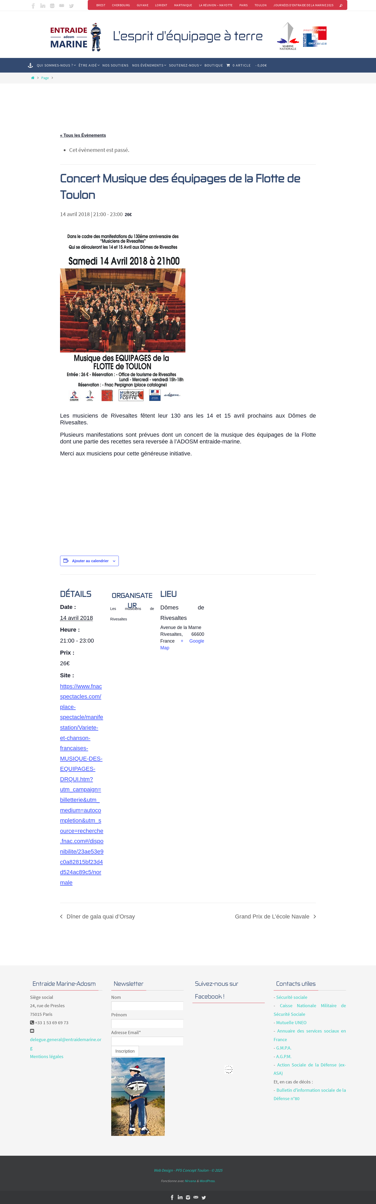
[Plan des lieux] (238, 610)
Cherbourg (121, 5)
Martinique (183, 5)
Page (45, 77)
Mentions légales (46, 1056)
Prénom (119, 1015)
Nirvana (190, 1181)
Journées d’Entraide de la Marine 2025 (303, 5)
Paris (243, 5)
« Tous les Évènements (83, 135)
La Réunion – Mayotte (216, 5)
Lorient (161, 5)
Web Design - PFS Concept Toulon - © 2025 (188, 1170)
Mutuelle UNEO (291, 1022)
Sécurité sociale (291, 997)
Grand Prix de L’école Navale (273, 916)
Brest (100, 5)
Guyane (142, 5)
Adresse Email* (126, 1032)
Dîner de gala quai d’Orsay (100, 916)
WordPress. (207, 1181)
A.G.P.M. (283, 1056)
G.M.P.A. (283, 1048)
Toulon (261, 5)
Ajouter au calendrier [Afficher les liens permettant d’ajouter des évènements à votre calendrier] (90, 561)
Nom (116, 997)
